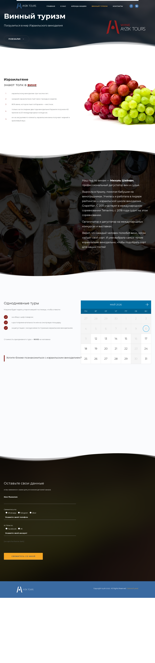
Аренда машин (79, 6)
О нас (63, 6)
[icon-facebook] (131, 6)
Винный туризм (100, 6)
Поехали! (17, 343)
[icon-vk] (137, 6)
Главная (51, 6)
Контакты (118, 6)
